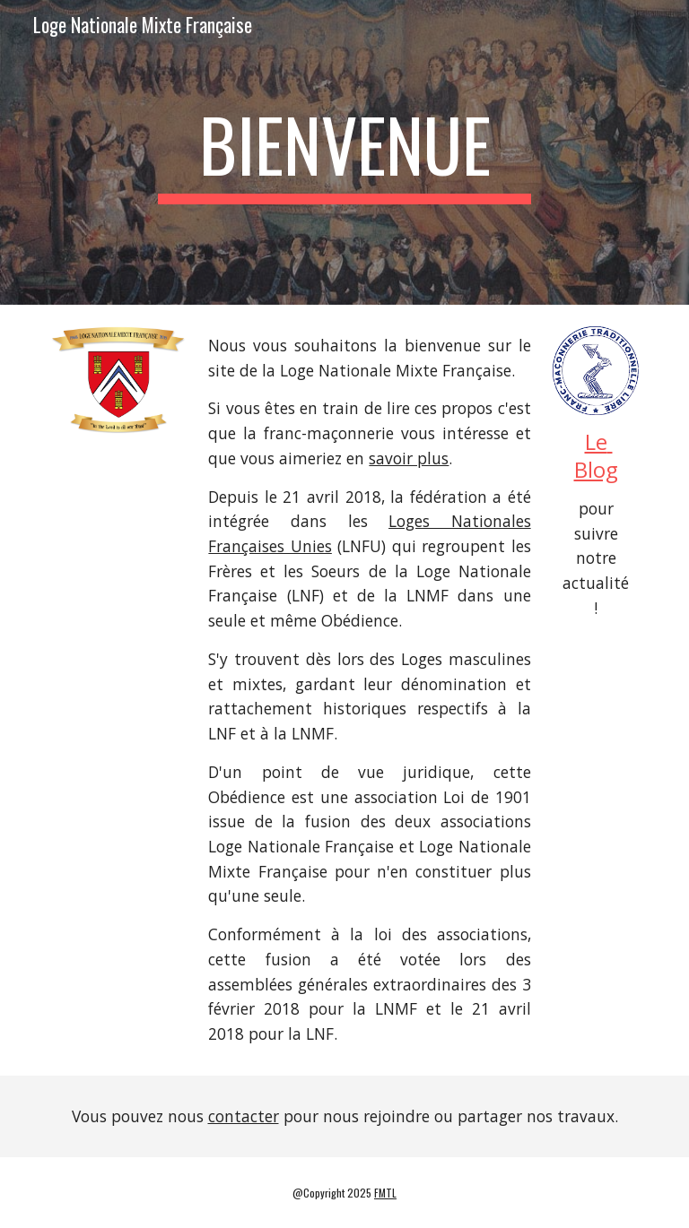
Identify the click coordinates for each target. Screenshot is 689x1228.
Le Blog (596, 455)
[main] (344, 152)
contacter (243, 1116)
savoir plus (409, 458)
